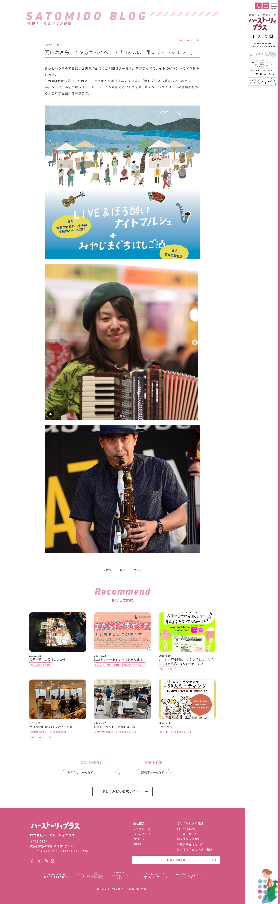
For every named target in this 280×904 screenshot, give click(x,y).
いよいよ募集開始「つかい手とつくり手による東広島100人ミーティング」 (186, 662)
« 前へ (107, 570)
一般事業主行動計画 (190, 844)
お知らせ (139, 839)
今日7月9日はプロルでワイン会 (51, 727)
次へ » (138, 570)
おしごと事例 (142, 834)
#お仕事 (164, 732)
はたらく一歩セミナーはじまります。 (120, 660)
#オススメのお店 (58, 732)
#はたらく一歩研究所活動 (107, 665)
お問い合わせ (176, 860)
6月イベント (167, 727)
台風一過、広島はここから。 (49, 660)
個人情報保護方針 (188, 839)
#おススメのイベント (188, 40)
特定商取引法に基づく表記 (194, 850)
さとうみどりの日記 (190, 823)
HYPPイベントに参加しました (115, 727)
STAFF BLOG (186, 829)
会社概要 (139, 823)
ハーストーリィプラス (262, 22)
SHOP (137, 844)
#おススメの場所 (39, 732)
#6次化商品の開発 (104, 732)
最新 (122, 570)
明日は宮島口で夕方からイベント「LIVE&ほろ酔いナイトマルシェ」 (120, 52)
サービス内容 (142, 829)
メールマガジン (187, 834)
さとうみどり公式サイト (120, 792)
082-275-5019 (47, 851)
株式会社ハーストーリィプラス (55, 826)
